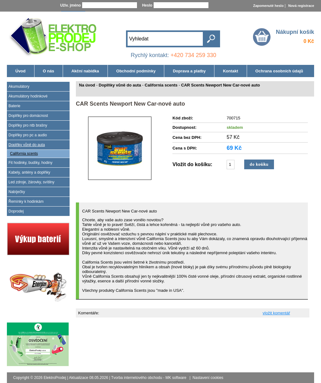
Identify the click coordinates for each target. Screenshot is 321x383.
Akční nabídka (85, 71)
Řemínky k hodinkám (26, 201)
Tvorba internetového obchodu (136, 377)
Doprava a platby (189, 71)
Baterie (14, 106)
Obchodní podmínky (136, 71)
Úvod (20, 71)
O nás (48, 71)
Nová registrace (301, 6)
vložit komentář (276, 313)
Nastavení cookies (207, 377)
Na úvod (87, 85)
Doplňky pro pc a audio (27, 135)
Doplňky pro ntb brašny (27, 125)
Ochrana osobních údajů (279, 71)
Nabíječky (16, 192)
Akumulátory (18, 86)
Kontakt (230, 71)
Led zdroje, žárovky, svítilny (31, 182)
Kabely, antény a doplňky (29, 172)
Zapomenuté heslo (268, 6)
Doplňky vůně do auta (26, 145)
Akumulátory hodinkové (28, 96)
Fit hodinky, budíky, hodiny (30, 162)
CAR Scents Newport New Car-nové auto (220, 85)
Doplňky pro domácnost (28, 115)
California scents (24, 153)
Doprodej (16, 211)
